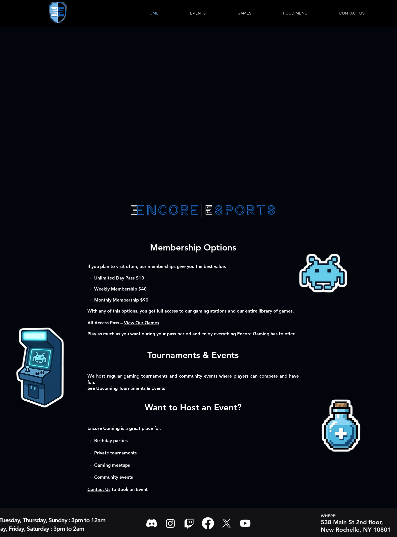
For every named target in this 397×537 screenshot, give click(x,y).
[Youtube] (245, 523)
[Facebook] (208, 523)
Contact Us (98, 489)
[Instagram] (170, 523)
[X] (227, 523)
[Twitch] (189, 523)
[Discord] (152, 523)
